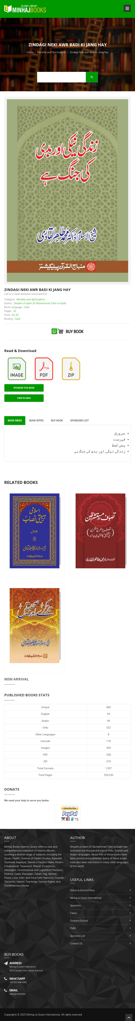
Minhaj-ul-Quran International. (44, 1014)
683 (108, 707)
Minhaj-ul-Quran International (85, 898)
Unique (45, 707)
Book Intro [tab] (36, 420)
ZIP (45, 761)
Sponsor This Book (24, 388)
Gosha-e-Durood (79, 920)
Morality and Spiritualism (51, 52)
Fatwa (73, 913)
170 (108, 741)
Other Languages (45, 734)
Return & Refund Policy (82, 890)
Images (45, 747)
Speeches (75, 905)
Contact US (76, 943)
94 (108, 714)
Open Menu (127, 8)
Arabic (45, 720)
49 (108, 720)
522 (108, 727)
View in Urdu (24, 398)
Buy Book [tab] (57, 420)
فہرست (119, 439)
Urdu (45, 727)
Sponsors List (77, 935)
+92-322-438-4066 (18, 982)
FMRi (73, 928)
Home (30, 52)
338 (108, 754)
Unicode (45, 741)
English (45, 714)
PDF (45, 754)
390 (108, 747)
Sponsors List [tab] (79, 420)
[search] (66, 77)
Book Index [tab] (15, 420)
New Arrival (16, 679)
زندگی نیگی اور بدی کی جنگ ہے (99, 451)
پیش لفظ (118, 445)
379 (108, 761)
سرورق (119, 433)
